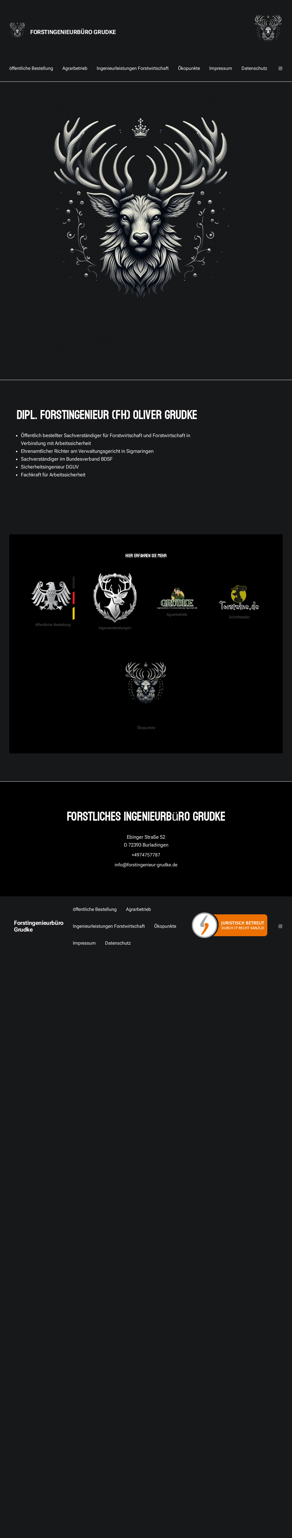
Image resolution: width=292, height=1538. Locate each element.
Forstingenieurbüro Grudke (73, 32)
